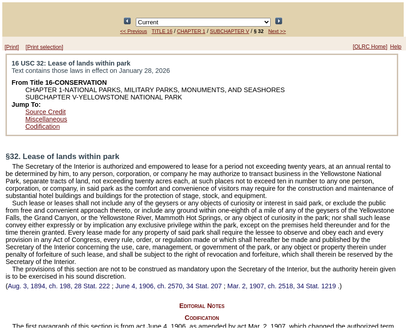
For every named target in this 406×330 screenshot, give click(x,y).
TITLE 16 (162, 31)
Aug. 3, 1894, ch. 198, (59, 286)
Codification (42, 126)
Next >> (277, 31)
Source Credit (45, 112)
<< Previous (133, 31)
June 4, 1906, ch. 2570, (169, 286)
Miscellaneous (46, 119)
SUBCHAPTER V (230, 31)
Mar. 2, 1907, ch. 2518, (282, 286)
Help (395, 47)
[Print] (12, 47)
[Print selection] (44, 47)
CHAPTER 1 (191, 31)
